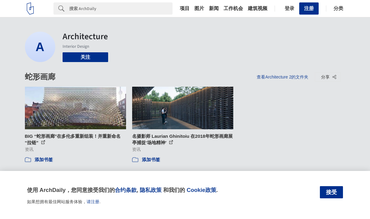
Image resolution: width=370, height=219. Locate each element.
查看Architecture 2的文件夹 (282, 77)
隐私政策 (151, 190)
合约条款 (126, 190)
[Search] (121, 8)
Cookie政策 (201, 190)
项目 (185, 8)
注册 (309, 8)
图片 (199, 8)
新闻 (214, 8)
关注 (85, 57)
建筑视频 (257, 8)
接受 (331, 192)
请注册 (93, 201)
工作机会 (233, 8)
